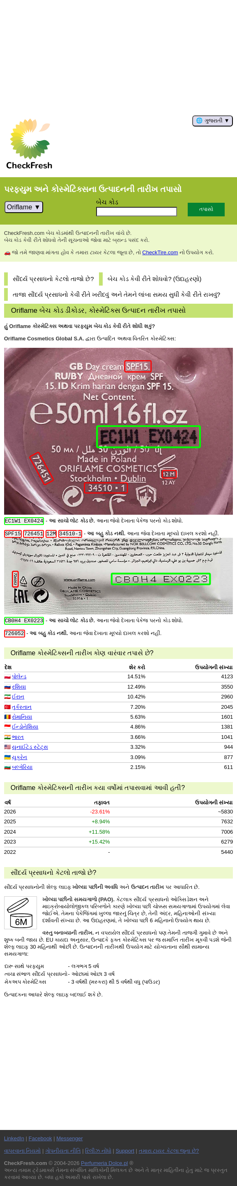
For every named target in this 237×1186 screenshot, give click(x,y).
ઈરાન (18, 697)
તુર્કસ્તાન (22, 707)
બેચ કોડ (107, 202)
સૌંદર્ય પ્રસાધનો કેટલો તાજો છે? (53, 278)
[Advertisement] (118, 57)
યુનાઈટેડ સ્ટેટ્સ (30, 747)
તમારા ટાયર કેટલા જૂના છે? (169, 1151)
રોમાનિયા (22, 717)
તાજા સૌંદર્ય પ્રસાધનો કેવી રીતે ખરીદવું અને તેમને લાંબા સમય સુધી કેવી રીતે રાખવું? (116, 294)
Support (124, 1151)
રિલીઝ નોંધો (98, 1151)
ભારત (18, 737)
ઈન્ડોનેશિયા (25, 727)
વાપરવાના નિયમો (22, 1151)
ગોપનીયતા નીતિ (63, 1151)
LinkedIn (14, 1138)
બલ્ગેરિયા (22, 767)
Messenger (69, 1138)
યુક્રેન (19, 757)
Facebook (40, 1138)
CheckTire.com (160, 252)
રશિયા (19, 687)
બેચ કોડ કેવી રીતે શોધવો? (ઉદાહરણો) (155, 278)
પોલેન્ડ (19, 676)
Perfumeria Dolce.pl (104, 1163)
